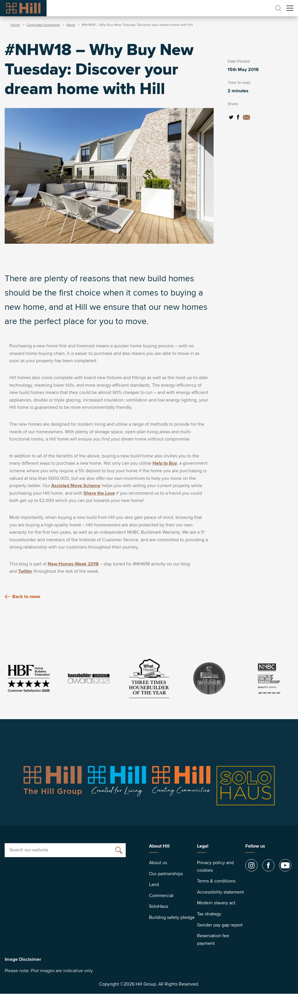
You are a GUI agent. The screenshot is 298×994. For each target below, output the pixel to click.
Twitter (25, 571)
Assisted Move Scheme (75, 486)
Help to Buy (164, 463)
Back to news (22, 596)
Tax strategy (209, 914)
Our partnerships (166, 874)
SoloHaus (158, 906)
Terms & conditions (216, 881)
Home (15, 25)
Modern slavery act (216, 903)
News (70, 25)
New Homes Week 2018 (73, 564)
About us (158, 863)
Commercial (161, 896)
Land (154, 884)
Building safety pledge (172, 917)
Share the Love (99, 493)
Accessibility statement (220, 892)
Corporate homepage (43, 25)
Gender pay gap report (220, 925)
